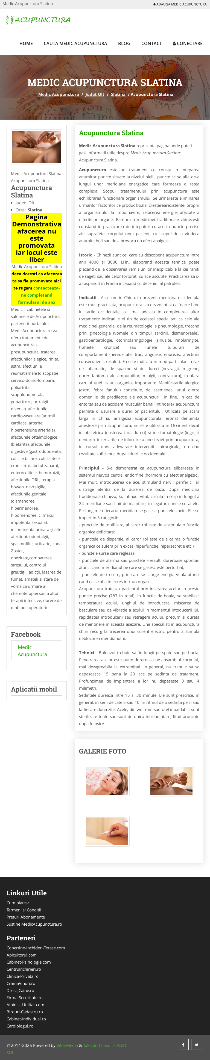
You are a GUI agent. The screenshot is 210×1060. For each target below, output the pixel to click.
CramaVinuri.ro (21, 983)
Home (26, 43)
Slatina (118, 94)
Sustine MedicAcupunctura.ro (34, 924)
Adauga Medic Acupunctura (180, 4)
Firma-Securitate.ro (25, 997)
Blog (124, 43)
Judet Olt (95, 94)
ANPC (121, 1045)
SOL (10, 1052)
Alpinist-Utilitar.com (25, 1004)
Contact (151, 43)
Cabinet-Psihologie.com (29, 962)
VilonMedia (67, 1045)
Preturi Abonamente (26, 917)
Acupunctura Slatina (111, 132)
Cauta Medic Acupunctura (75, 43)
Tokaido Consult (98, 1045)
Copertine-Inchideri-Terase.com (36, 947)
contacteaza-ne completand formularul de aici (39, 295)
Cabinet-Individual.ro (26, 1018)
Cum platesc (18, 902)
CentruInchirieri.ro (24, 969)
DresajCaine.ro (20, 990)
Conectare (188, 43)
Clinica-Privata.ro (23, 976)
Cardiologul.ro (20, 1026)
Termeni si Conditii (24, 910)
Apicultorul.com (22, 955)
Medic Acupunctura (58, 94)
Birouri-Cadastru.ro (25, 1011)
